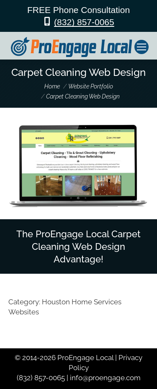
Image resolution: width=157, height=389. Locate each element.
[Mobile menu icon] (141, 47)
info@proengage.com (105, 377)
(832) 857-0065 (84, 22)
